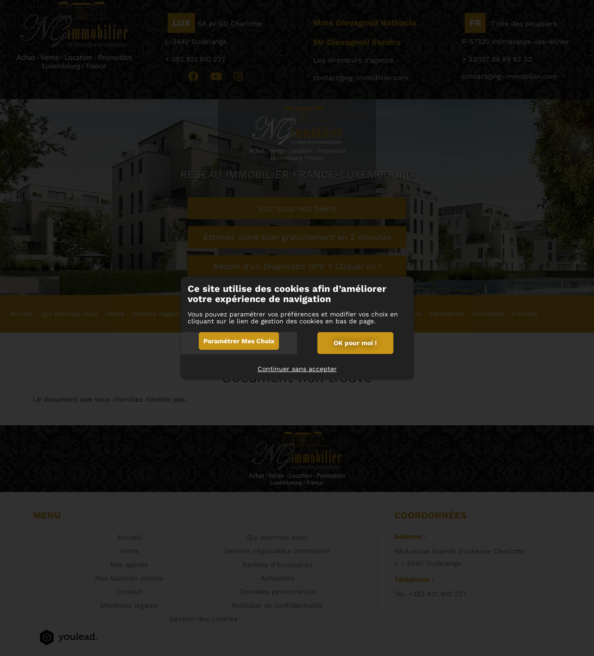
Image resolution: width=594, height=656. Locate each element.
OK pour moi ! (355, 343)
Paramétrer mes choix (238, 341)
